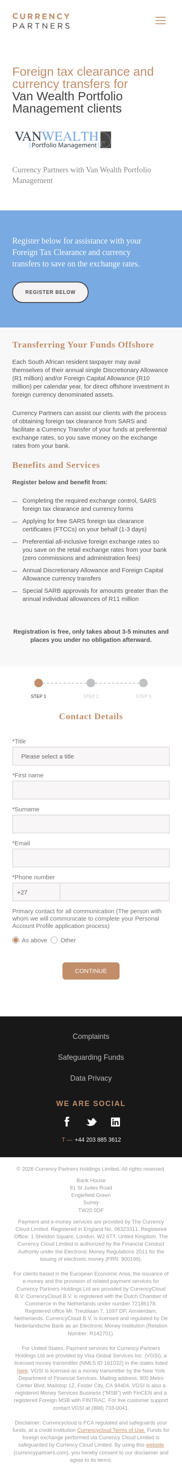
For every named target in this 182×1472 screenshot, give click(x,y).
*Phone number (33, 877)
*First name (28, 775)
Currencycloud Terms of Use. (111, 1430)
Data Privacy (91, 1078)
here (22, 1371)
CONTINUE (91, 970)
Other (65, 940)
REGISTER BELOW (50, 292)
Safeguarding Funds (91, 1057)
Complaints (91, 1036)
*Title (19, 741)
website (155, 1445)
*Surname (26, 809)
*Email (21, 843)
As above (30, 940)
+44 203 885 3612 (97, 1139)
